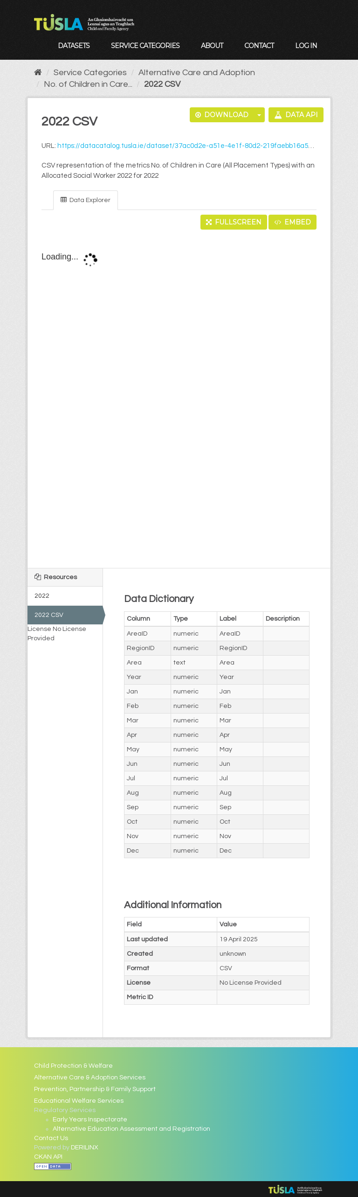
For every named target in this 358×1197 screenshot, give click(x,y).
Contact (259, 46)
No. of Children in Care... (88, 84)
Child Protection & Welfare (73, 1066)
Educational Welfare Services (79, 1101)
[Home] (38, 72)
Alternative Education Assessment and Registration (131, 1129)
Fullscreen (234, 222)
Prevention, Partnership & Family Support (95, 1089)
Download (221, 115)
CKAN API (48, 1157)
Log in (306, 46)
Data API (296, 115)
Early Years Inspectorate (90, 1119)
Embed (292, 222)
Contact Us (51, 1138)
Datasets (74, 46)
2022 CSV (162, 84)
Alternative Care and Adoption (196, 72)
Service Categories (145, 46)
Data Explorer (85, 199)
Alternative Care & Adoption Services (89, 1077)
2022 (41, 596)
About (212, 46)
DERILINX (84, 1147)
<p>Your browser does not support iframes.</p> (179, 399)
